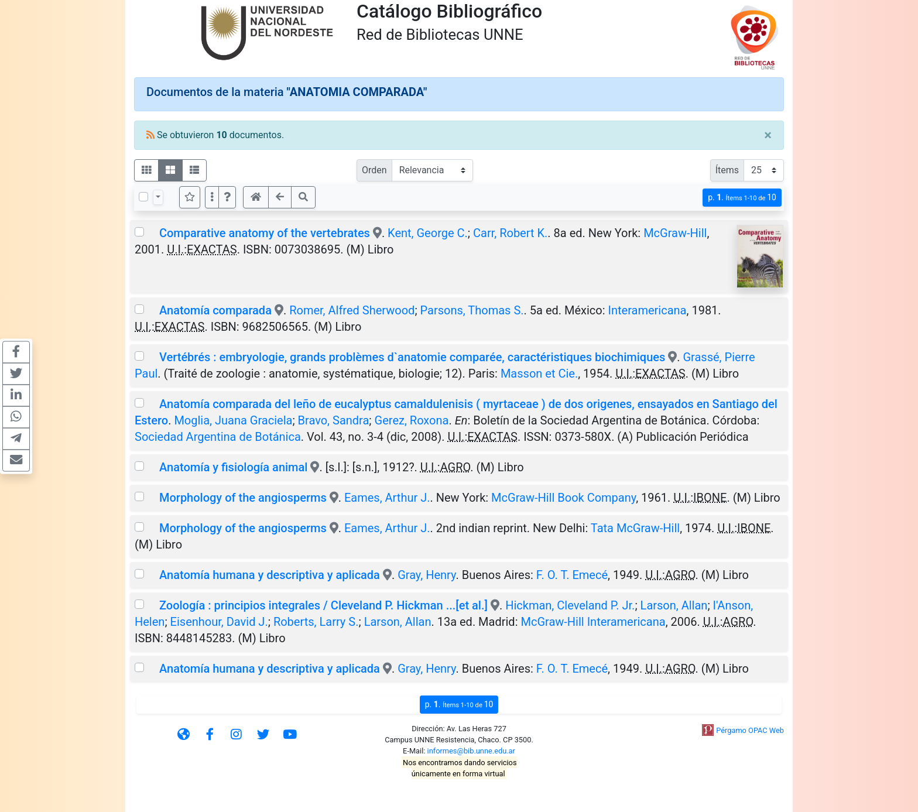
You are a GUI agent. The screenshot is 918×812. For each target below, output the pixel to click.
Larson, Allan (674, 605)
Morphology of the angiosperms (243, 498)
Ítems (727, 170)
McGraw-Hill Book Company (563, 498)
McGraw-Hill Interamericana (592, 622)
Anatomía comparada (215, 310)
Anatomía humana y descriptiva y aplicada (269, 575)
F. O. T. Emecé (572, 575)
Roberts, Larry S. (316, 622)
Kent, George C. (428, 233)
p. (742, 197)
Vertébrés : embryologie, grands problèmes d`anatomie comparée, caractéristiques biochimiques (412, 357)
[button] (227, 197)
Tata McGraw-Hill (635, 528)
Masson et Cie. (539, 373)
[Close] (767, 135)
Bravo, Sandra (333, 420)
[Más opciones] (212, 197)
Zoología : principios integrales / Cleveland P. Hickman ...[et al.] (323, 605)
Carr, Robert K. (510, 233)
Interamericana (647, 310)
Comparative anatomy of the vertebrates (264, 233)
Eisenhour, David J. (219, 622)
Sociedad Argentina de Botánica (218, 437)
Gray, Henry (426, 575)
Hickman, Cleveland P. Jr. (570, 605)
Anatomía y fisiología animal (233, 467)
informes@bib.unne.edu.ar (471, 750)
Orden (374, 170)
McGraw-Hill (675, 233)
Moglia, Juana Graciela (233, 420)
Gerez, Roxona (412, 420)
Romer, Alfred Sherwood (352, 310)
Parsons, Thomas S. (472, 310)
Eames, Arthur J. (387, 498)
